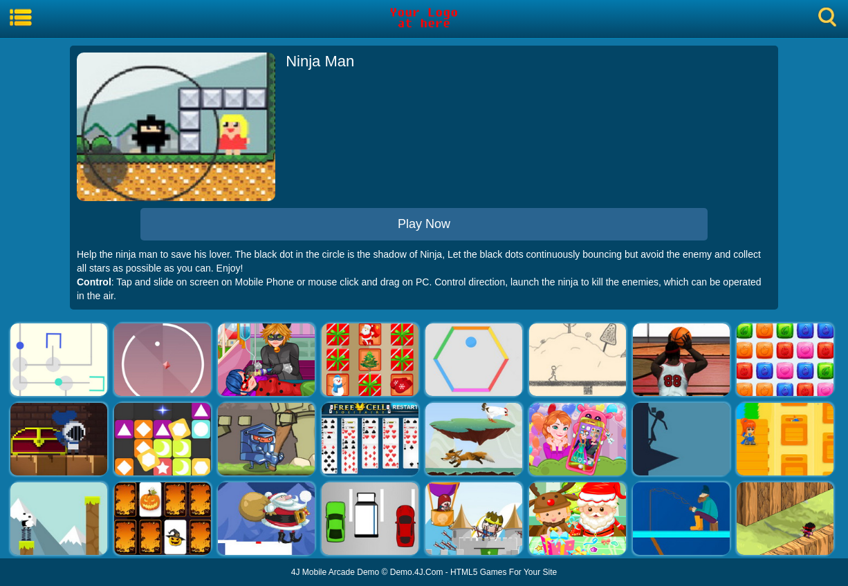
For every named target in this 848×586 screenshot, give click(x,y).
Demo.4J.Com (416, 572)
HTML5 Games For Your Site (503, 572)
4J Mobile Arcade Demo (335, 572)
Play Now (424, 224)
